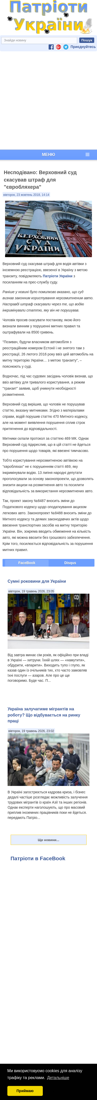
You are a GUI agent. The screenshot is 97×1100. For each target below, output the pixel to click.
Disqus (70, 563)
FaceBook (26, 563)
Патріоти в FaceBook (38, 858)
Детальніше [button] (58, 1077)
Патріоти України (57, 276)
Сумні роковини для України (37, 581)
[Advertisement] (47, 100)
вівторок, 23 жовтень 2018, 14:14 (26, 195)
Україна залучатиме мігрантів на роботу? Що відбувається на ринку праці (44, 715)
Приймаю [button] (25, 1091)
